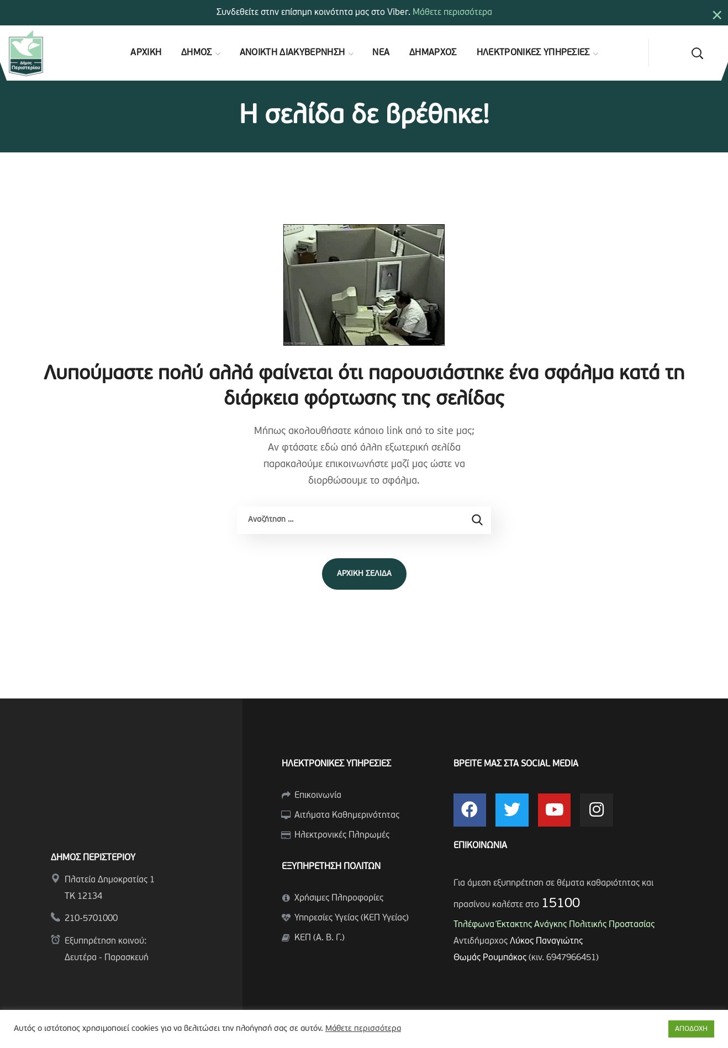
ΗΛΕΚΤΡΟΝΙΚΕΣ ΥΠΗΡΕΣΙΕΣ (336, 764)
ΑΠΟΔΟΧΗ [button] (691, 1029)
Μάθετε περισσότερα (452, 12)
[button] (697, 53)
